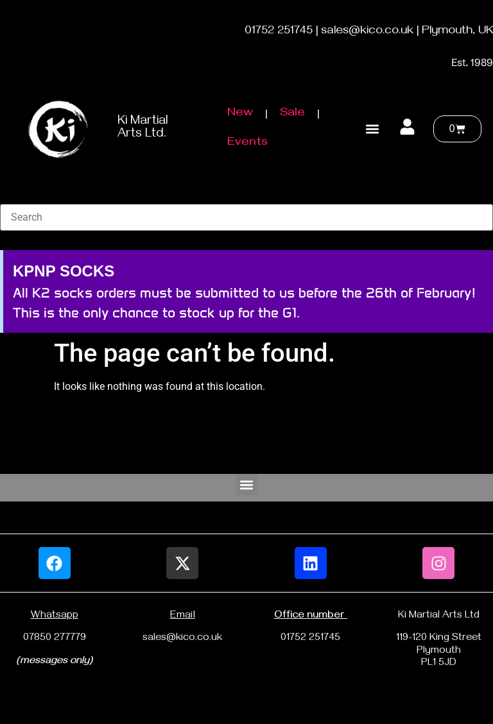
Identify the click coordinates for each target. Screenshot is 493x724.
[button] (372, 128)
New (240, 113)
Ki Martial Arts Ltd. (142, 128)
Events (247, 143)
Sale (292, 113)
